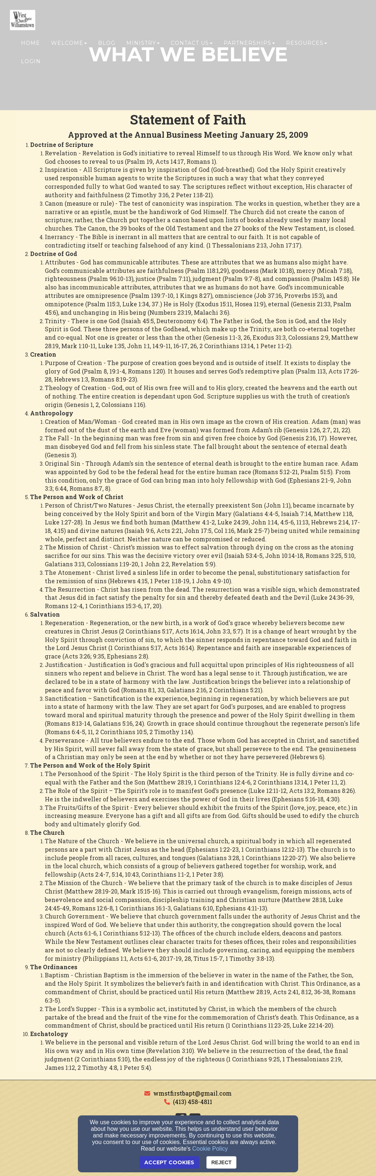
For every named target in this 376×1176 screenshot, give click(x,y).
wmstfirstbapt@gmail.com (192, 1093)
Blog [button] (106, 43)
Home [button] (30, 43)
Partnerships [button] (249, 43)
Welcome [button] (69, 43)
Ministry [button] (143, 43)
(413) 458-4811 (192, 1101)
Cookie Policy (210, 1149)
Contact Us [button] (192, 43)
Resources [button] (306, 43)
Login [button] (31, 61)
